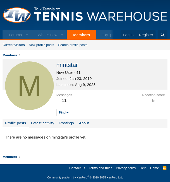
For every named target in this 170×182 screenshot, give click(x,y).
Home (154, 168)
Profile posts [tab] (15, 123)
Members (81, 35)
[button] (27, 34)
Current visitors (14, 45)
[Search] (162, 34)
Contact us (77, 168)
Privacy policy (126, 168)
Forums (15, 35)
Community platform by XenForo (85, 177)
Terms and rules (100, 168)
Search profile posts (72, 45)
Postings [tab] (66, 123)
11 (64, 100)
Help (143, 168)
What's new (47, 35)
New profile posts (41, 45)
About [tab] (84, 123)
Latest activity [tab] (42, 123)
